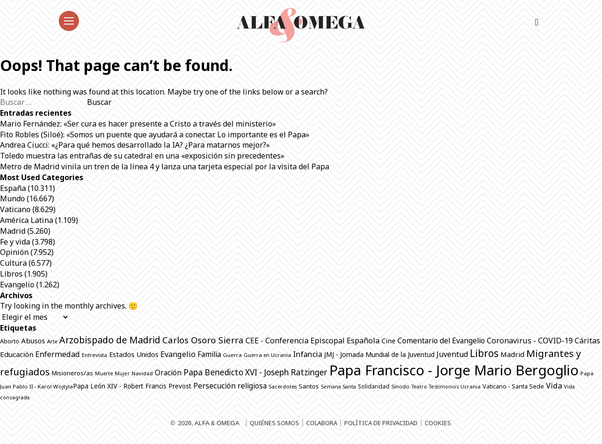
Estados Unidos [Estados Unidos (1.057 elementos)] (133, 354)
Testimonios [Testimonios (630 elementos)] (444, 386)
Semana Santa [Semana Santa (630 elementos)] (338, 386)
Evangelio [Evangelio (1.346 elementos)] (178, 354)
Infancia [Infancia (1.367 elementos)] (307, 354)
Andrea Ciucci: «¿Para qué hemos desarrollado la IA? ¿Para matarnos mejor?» (135, 145)
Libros (11, 274)
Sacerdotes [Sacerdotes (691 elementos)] (283, 386)
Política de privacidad (381, 423)
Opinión (14, 252)
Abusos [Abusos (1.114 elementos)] (33, 340)
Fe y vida (15, 242)
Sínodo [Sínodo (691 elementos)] (400, 386)
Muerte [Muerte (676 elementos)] (104, 373)
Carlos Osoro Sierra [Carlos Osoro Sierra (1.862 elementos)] (203, 340)
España (13, 188)
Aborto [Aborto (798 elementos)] (9, 341)
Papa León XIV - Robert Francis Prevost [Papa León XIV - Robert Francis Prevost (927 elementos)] (132, 385)
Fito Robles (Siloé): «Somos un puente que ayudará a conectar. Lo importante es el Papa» (154, 134)
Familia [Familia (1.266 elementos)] (209, 354)
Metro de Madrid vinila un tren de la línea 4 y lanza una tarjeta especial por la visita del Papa (164, 166)
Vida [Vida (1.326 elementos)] (554, 386)
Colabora (321, 423)
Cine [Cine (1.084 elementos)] (388, 340)
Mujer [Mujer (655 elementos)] (122, 373)
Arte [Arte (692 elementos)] (52, 341)
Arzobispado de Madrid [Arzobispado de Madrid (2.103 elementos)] (109, 339)
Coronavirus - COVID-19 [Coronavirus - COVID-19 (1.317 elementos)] (530, 340)
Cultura (13, 263)
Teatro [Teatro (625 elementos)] (419, 386)
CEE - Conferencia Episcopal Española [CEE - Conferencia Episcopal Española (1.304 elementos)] (313, 340)
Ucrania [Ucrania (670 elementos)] (470, 386)
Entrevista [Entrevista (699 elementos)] (94, 354)
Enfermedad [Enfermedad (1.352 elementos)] (57, 354)
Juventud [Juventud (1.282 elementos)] (452, 354)
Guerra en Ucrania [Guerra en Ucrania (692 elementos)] (267, 354)
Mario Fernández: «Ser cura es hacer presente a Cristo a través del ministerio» (138, 124)
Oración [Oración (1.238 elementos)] (168, 372)
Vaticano (15, 209)
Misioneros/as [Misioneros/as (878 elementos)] (72, 373)
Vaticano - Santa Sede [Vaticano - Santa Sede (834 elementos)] (513, 386)
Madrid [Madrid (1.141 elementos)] (512, 354)
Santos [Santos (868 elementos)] (309, 386)
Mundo (12, 198)
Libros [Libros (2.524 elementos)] (484, 353)
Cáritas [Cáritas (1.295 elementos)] (587, 340)
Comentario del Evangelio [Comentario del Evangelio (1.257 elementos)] (441, 340)
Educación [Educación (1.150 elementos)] (16, 354)
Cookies (438, 423)
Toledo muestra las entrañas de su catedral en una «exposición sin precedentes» (142, 156)
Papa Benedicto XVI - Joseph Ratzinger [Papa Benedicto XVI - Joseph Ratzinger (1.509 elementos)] (255, 372)
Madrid (12, 231)
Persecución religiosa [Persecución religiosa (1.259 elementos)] (230, 386)
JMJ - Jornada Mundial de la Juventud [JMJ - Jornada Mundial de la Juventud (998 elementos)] (379, 354)
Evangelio (17, 284)
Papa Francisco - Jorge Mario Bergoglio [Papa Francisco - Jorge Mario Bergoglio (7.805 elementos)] (453, 370)
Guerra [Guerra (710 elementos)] (232, 354)
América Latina (26, 220)
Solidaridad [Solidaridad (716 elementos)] (373, 386)
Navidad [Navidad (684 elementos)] (142, 373)
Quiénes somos (274, 423)
